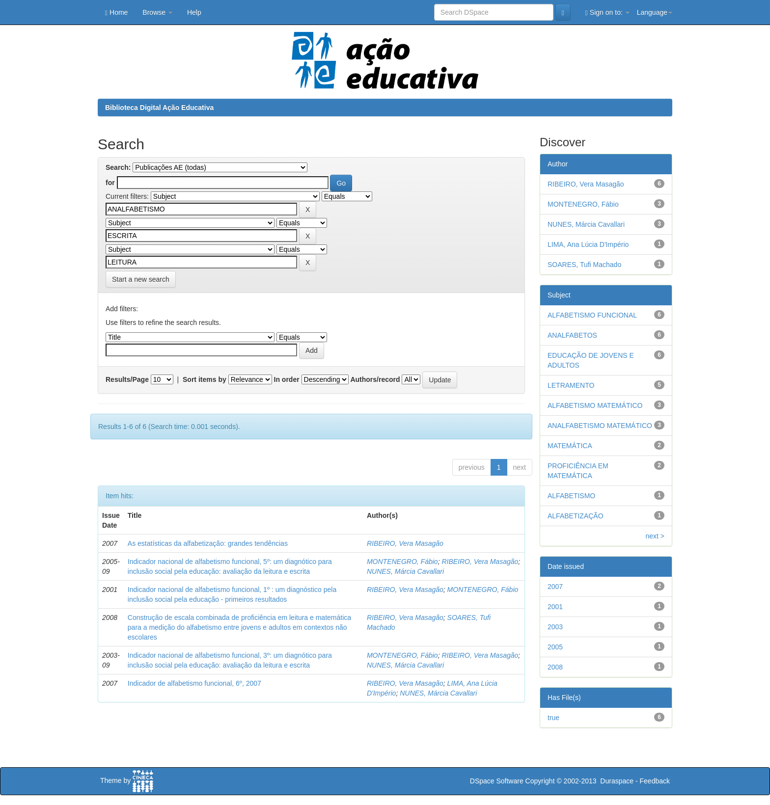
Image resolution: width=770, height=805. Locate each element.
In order (287, 379)
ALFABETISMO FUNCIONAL (592, 315)
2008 (555, 667)
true (553, 718)
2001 (555, 607)
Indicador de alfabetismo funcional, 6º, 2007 (194, 683)
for (110, 183)
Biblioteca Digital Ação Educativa (159, 107)
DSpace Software (496, 781)
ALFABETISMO (571, 496)
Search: (118, 167)
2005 (555, 647)
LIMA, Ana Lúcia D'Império (588, 244)
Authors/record (375, 379)
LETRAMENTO (571, 385)
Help (194, 12)
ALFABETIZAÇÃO (576, 516)
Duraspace (616, 781)
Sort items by (204, 379)
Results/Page (127, 379)
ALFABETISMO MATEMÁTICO (595, 405)
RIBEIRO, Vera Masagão (405, 543)
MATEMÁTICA (570, 446)
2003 (555, 627)
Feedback (655, 781)
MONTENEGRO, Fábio (402, 561)
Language (654, 12)
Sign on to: (607, 12)
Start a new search (140, 279)
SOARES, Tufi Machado (584, 264)
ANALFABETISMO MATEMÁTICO (600, 425)
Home (116, 12)
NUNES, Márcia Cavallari (405, 571)
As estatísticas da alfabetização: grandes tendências (208, 543)
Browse (157, 12)
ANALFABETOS (572, 335)
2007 (555, 586)
